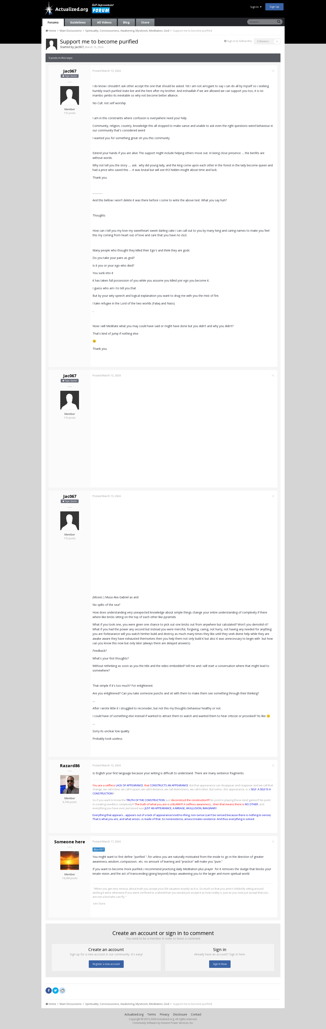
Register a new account (106, 964)
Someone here (69, 842)
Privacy (164, 1014)
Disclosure (180, 1014)
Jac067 (79, 47)
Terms (151, 1014)
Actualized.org (134, 1014)
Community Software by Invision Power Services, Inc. (163, 1023)
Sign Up (274, 7)
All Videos (104, 22)
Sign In (256, 7)
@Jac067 (100, 849)
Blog (126, 22)
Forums (53, 22)
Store (145, 22)
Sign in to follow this (239, 41)
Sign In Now (220, 964)
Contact (196, 1014)
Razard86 (70, 765)
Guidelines (78, 22)
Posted (108, 71)
